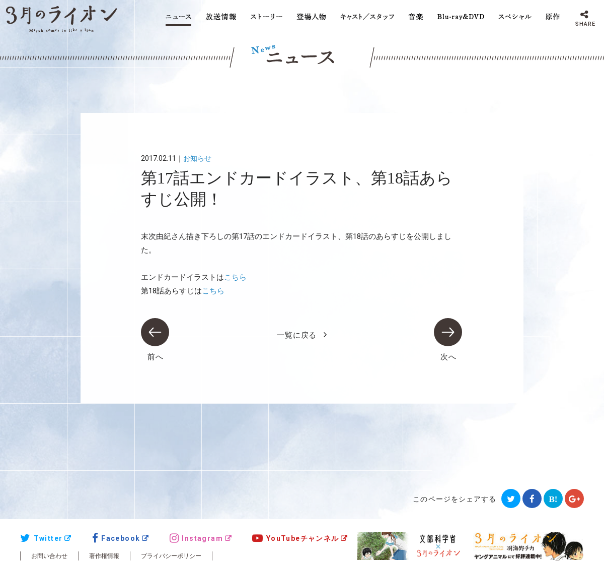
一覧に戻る (297, 335)
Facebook (116, 538)
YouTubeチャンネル (295, 538)
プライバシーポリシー (171, 555)
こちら (235, 277)
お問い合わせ (49, 555)
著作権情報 (104, 555)
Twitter (41, 538)
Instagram (196, 538)
